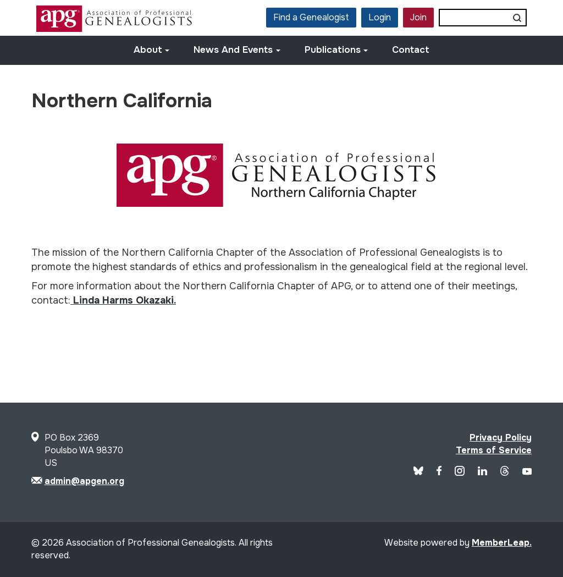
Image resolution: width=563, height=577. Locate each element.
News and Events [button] (237, 50)
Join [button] (418, 17)
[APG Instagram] (460, 473)
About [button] (152, 50)
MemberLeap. (502, 542)
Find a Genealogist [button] (311, 17)
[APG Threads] (504, 473)
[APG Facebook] (439, 472)
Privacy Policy (501, 437)
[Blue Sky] (418, 472)
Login (379, 17)
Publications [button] (336, 50)
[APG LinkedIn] (482, 472)
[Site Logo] (115, 29)
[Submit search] (517, 17)
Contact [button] (410, 50)
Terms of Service (494, 450)
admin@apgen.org (84, 481)
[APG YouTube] (527, 472)
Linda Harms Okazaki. (123, 300)
